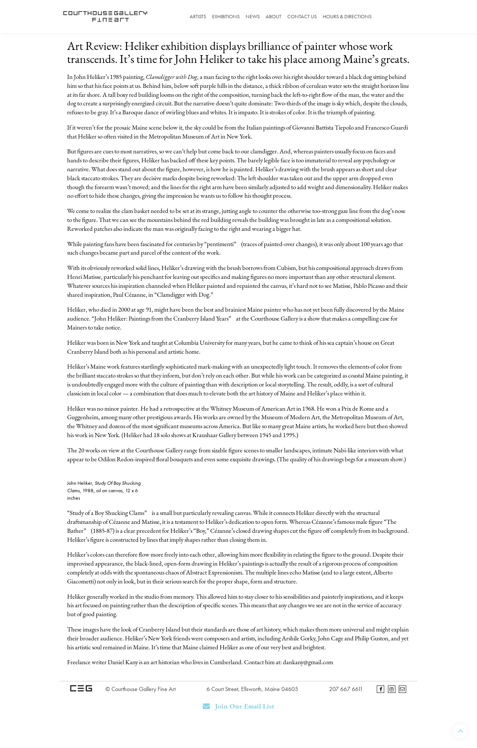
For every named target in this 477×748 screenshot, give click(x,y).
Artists (198, 16)
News (253, 16)
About (273, 16)
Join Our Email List (239, 706)
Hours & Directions (347, 16)
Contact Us (302, 16)
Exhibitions (226, 16)
